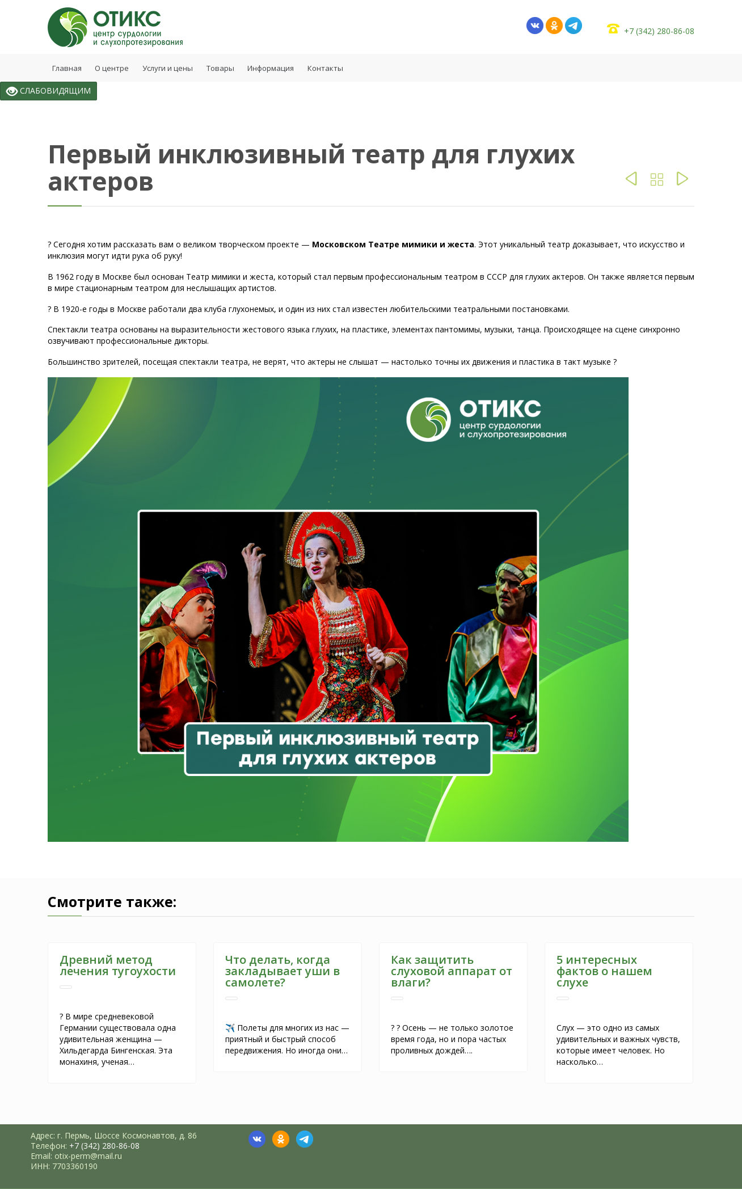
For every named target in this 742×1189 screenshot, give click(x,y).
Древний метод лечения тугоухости (118, 965)
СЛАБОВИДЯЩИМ (48, 91)
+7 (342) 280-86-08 (659, 31)
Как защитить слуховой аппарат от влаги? (451, 971)
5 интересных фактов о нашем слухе (604, 971)
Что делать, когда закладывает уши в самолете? (282, 971)
